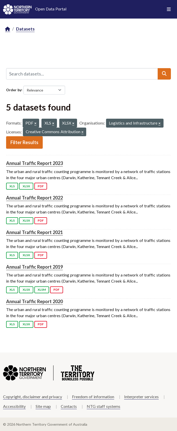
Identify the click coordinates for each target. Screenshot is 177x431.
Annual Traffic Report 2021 (34, 232)
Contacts (69, 406)
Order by (13, 89)
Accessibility (14, 406)
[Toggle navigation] (169, 9)
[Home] (7, 29)
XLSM (42, 289)
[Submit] (164, 73)
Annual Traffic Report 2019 (34, 267)
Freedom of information (93, 396)
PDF (41, 186)
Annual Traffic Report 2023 (34, 163)
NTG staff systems (103, 406)
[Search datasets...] (82, 73)
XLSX (26, 186)
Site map (43, 406)
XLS (12, 186)
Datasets (25, 29)
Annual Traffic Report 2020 (34, 301)
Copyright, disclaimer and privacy (32, 396)
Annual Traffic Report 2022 (34, 198)
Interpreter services (141, 396)
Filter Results (24, 142)
